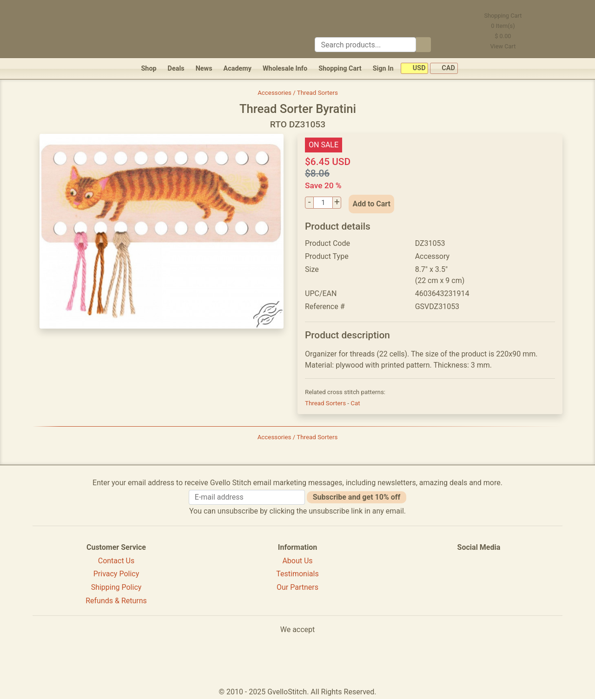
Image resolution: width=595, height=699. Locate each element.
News (204, 69)
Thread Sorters (326, 403)
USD (414, 69)
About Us (297, 560)
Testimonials (297, 573)
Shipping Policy (116, 587)
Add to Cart (371, 203)
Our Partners (297, 587)
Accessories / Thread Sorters (298, 92)
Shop (148, 69)
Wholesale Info (285, 69)
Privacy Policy (116, 573)
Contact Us (116, 560)
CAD (444, 69)
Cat (355, 403)
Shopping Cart (340, 69)
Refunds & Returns (116, 600)
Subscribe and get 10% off (356, 497)
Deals (176, 69)
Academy (237, 69)
